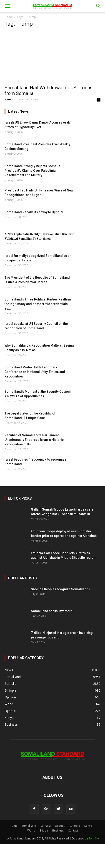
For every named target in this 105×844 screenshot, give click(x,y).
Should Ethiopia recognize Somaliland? (60, 589)
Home (8, 17)
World (31, 830)
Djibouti (60, 826)
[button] (98, 6)
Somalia (45, 826)
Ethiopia (75, 826)
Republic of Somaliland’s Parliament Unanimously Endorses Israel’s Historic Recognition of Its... (34, 439)
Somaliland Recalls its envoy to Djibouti (34, 212)
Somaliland (29, 826)
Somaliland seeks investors (51, 611)
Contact (73, 830)
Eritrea (44, 830)
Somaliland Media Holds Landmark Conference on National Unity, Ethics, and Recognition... (35, 371)
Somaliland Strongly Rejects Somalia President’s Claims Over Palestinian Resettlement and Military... (32, 170)
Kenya (88, 826)
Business (58, 830)
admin (9, 99)
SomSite (94, 838)
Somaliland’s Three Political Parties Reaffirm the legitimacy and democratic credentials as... (38, 304)
